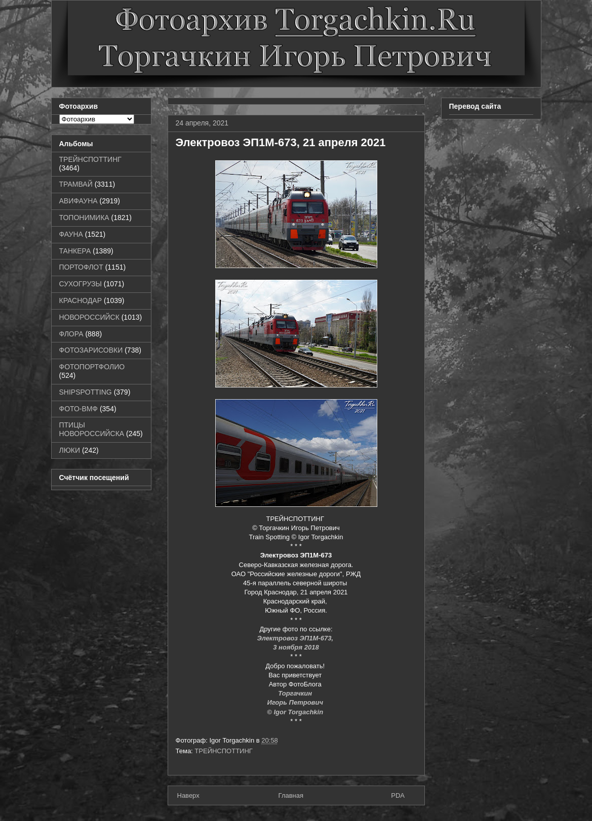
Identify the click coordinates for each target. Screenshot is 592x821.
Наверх (188, 795)
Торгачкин (295, 693)
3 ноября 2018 (296, 647)
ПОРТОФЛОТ (81, 267)
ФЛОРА (71, 334)
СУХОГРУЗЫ (80, 284)
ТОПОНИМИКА (84, 217)
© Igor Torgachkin (296, 712)
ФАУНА (71, 234)
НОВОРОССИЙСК (89, 317)
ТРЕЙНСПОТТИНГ (223, 751)
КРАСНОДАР (80, 300)
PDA (398, 795)
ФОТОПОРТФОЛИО (92, 367)
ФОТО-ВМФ (78, 409)
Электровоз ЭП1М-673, (296, 638)
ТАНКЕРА (75, 251)
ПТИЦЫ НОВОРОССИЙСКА (92, 429)
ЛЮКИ (70, 450)
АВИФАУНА (78, 201)
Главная (291, 795)
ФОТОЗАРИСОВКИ (91, 350)
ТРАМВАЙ (76, 184)
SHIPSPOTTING (85, 392)
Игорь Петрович (296, 702)
